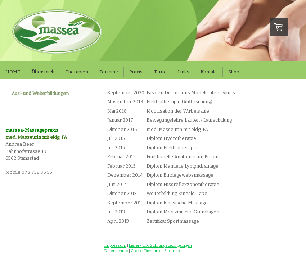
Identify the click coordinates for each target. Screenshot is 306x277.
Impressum (115, 245)
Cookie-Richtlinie (146, 251)
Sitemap (172, 251)
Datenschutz (116, 251)
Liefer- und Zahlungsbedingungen (160, 245)
